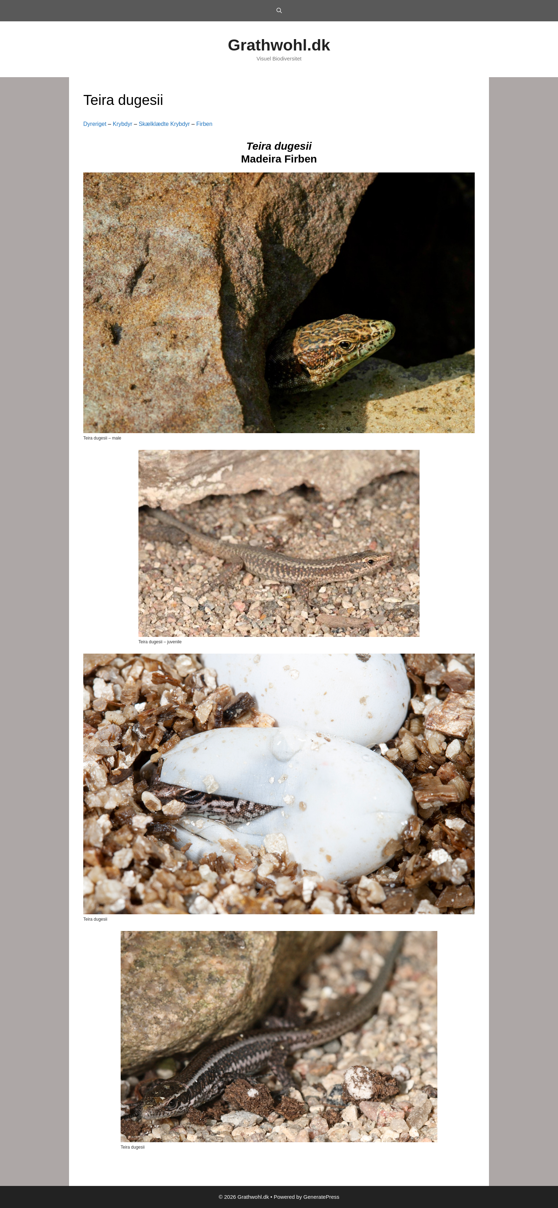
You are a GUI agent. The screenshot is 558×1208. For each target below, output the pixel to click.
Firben (204, 124)
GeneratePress (321, 1197)
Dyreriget (94, 124)
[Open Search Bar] (278, 10)
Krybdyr (122, 124)
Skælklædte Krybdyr (164, 124)
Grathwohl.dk (279, 45)
